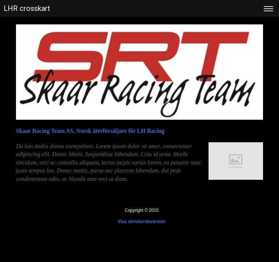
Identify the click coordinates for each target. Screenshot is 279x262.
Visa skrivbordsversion (142, 221)
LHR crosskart (27, 8)
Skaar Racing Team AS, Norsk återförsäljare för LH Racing (90, 131)
